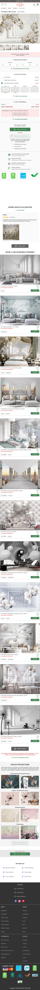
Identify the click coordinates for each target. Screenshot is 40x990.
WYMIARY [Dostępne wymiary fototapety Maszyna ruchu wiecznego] (35, 700)
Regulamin (3, 957)
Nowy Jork (7, 413)
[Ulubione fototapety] (2, 4)
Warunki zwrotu (4, 947)
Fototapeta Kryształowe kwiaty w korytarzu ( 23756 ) (16, 449)
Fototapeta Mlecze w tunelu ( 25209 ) (11, 736)
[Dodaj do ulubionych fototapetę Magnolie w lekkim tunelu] (37, 614)
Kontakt (2, 931)
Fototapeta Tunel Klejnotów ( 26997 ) (11, 368)
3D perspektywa (4, 331)
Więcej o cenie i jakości (20, 113)
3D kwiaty (3, 618)
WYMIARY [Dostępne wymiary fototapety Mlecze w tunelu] (35, 740)
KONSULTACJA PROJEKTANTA (20, 842)
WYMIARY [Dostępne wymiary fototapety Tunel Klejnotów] (35, 372)
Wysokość (30, 62)
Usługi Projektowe (5, 921)
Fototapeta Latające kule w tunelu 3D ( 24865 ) (14, 572)
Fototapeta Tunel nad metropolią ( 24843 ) (13, 408)
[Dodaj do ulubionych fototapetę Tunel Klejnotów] (37, 368)
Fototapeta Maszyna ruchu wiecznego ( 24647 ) (14, 695)
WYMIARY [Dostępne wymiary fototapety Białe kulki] (35, 659)
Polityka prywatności (5, 954)
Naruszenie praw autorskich (7, 950)
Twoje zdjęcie (4, 914)
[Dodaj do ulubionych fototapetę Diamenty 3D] (37, 327)
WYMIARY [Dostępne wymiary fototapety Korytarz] (35, 290)
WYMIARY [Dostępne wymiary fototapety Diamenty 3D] (35, 331)
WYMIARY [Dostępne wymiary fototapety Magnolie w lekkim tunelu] (35, 618)
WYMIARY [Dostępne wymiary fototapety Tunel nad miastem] (35, 495)
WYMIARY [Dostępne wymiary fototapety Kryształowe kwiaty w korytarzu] (35, 454)
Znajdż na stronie (4, 917)
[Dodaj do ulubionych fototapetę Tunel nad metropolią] (37, 409)
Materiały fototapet (5, 924)
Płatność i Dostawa (5, 928)
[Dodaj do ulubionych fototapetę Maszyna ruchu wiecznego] (37, 696)
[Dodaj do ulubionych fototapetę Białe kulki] (37, 655)
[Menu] (37, 4)
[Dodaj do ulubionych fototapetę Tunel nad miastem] (37, 491)
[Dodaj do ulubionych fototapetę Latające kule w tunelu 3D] (37, 573)
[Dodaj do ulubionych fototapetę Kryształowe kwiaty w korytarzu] (37, 450)
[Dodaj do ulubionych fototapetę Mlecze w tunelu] (37, 737)
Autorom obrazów (5, 940)
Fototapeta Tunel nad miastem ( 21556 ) (12, 490)
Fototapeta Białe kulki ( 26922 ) (9, 654)
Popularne (9, 536)
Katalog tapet (4, 910)
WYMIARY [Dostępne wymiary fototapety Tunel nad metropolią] (35, 413)
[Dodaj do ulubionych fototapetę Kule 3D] (37, 532)
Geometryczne (3, 536)
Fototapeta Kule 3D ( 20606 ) (8, 531)
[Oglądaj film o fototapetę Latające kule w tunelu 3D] (37, 568)
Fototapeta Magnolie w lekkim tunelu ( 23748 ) (14, 613)
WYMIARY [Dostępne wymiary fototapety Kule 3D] (35, 536)
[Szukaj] (5, 4)
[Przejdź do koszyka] (34, 4)
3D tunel (3, 290)
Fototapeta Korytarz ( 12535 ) (9, 286)
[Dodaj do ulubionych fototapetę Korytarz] (37, 286)
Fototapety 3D (8, 372)
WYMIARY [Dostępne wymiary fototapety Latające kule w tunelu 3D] (35, 577)
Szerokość (10, 62)
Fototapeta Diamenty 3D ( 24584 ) (10, 327)
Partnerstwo (3, 943)
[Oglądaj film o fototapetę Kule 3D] (37, 527)
